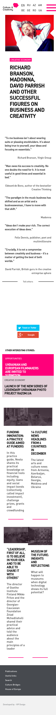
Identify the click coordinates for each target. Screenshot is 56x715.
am (40, 5)
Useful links (10, 676)
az (34, 5)
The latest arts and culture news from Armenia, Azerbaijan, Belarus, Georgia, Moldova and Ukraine (40, 473)
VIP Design (20, 704)
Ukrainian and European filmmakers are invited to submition (22, 370)
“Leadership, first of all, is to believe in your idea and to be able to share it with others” (16, 563)
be (23, 10)
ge (28, 10)
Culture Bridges (12, 684)
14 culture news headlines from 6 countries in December (39, 442)
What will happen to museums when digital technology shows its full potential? (39, 582)
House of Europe (13, 689)
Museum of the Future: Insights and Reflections (40, 558)
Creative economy (20, 59)
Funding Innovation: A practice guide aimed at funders (15, 439)
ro (34, 10)
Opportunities (13, 358)
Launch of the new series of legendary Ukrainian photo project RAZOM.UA (25, 389)
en (23, 5)
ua (40, 10)
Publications (11, 671)
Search (8, 680)
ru (29, 5)
